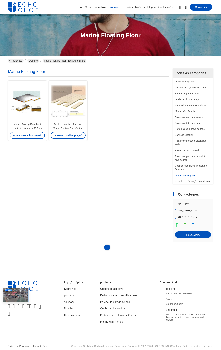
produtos (114, 7)
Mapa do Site (40, 346)
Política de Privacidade (19, 346)
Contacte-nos (166, 7)
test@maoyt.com (187, 210)
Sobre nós (100, 7)
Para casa (85, 7)
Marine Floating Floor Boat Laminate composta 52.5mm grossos (27, 128)
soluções (127, 7)
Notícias (140, 7)
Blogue (151, 7)
